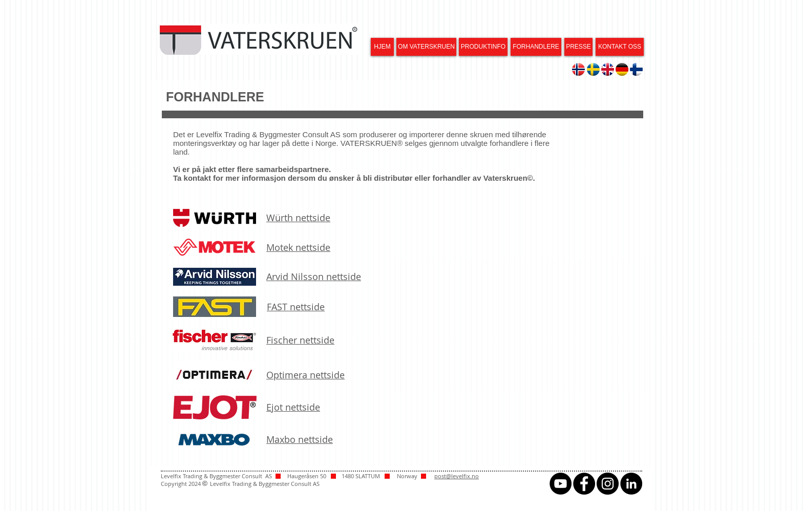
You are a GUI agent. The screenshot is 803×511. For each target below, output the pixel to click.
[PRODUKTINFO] (483, 47)
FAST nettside (296, 307)
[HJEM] (382, 47)
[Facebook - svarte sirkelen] (584, 484)
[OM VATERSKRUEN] (426, 47)
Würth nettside (298, 217)
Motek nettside (298, 247)
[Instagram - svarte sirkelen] (608, 484)
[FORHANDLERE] (536, 47)
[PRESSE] (578, 47)
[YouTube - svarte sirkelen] (561, 484)
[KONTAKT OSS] (620, 47)
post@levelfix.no (456, 476)
